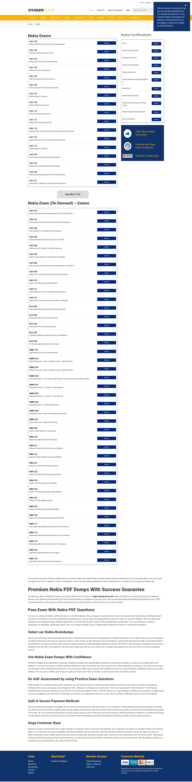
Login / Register (145, 2)
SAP (91, 18)
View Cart (90, 767)
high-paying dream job (103, 597)
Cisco (32, 18)
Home (91, 10)
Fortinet (121, 18)
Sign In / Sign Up (93, 764)
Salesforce (79, 18)
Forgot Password (93, 761)
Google (43, 18)
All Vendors (134, 18)
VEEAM (100, 18)
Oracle (67, 18)
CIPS (111, 18)
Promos (31, 770)
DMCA (31, 773)
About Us (100, 10)
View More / (72, 195)
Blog (128, 10)
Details (106, 43)
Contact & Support (115, 10)
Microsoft (55, 18)
